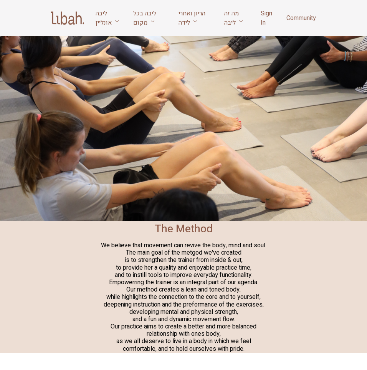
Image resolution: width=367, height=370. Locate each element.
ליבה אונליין (107, 18)
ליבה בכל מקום (144, 18)
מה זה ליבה (233, 18)
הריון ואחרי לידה (192, 18)
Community (301, 18)
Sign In (266, 18)
